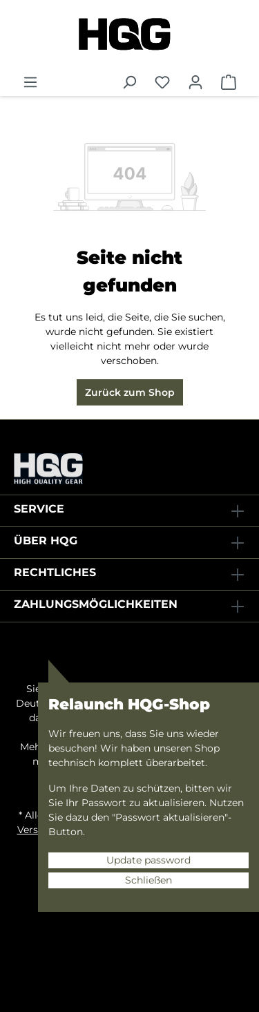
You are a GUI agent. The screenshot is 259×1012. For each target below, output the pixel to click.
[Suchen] (129, 82)
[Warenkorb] (228, 82)
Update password (148, 860)
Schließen (148, 880)
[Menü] (30, 82)
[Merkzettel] (162, 82)
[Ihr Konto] (195, 82)
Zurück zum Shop (130, 392)
